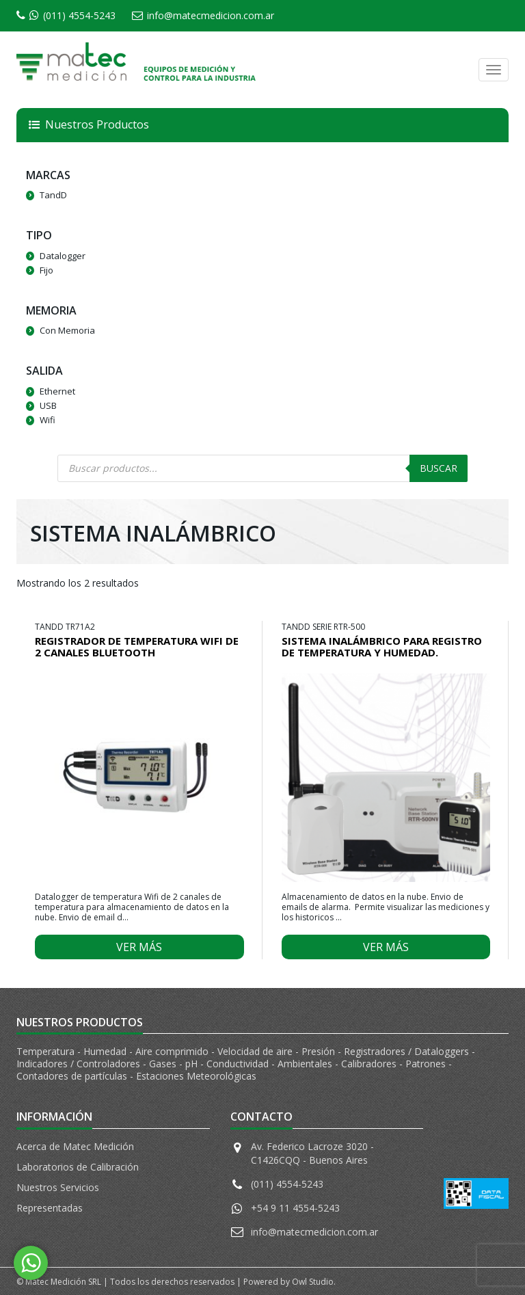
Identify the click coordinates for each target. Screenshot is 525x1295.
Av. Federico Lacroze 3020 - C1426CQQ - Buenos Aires (312, 1153)
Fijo (46, 270)
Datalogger (62, 256)
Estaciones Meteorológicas (196, 1075)
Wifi (47, 420)
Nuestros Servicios (57, 1187)
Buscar (438, 468)
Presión (319, 1051)
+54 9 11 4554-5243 (295, 1207)
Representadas (49, 1207)
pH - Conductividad (228, 1063)
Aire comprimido (173, 1051)
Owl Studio (313, 1281)
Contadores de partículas (73, 1075)
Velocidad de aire (256, 1051)
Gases (164, 1063)
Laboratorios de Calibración (77, 1166)
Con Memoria (67, 330)
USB (48, 405)
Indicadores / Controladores (79, 1063)
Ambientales (306, 1063)
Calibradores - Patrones (394, 1063)
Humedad (106, 1051)
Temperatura (46, 1051)
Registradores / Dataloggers (408, 1051)
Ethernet (57, 391)
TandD (53, 195)
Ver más (139, 946)
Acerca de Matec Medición (75, 1146)
